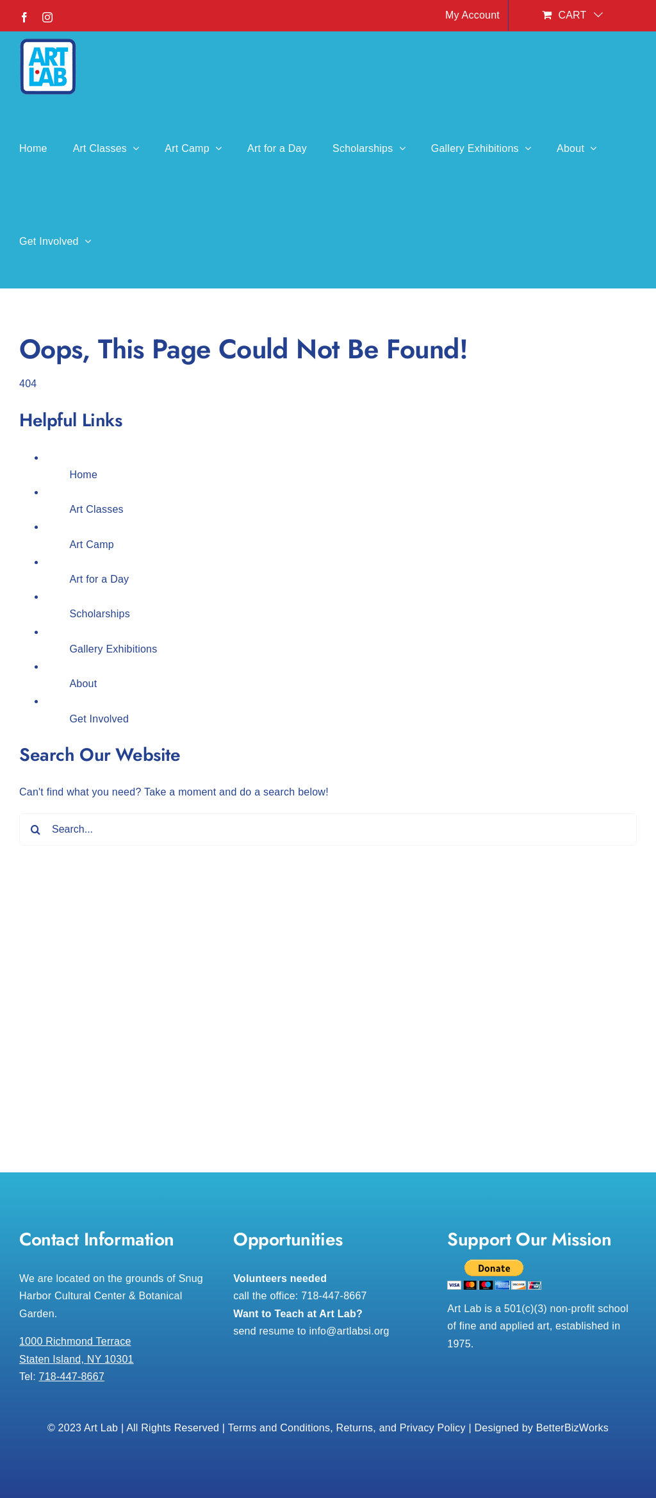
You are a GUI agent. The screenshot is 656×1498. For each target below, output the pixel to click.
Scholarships (99, 613)
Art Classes (96, 509)
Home (83, 474)
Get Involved (99, 718)
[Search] (35, 829)
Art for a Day (99, 579)
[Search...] (328, 829)
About (83, 683)
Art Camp (91, 544)
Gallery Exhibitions (113, 649)
